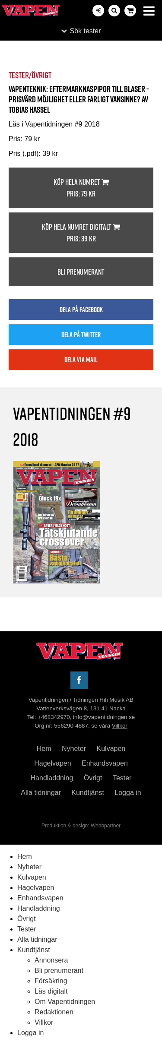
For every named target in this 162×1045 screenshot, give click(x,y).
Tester (122, 778)
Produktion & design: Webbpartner (81, 826)
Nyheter (74, 748)
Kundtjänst (87, 792)
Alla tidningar (41, 792)
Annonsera (51, 960)
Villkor (119, 725)
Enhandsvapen (105, 763)
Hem (44, 748)
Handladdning (52, 778)
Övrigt (93, 778)
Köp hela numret (81, 188)
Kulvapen (111, 748)
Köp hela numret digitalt (81, 233)
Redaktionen (54, 1012)
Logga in (127, 792)
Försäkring (51, 981)
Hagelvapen (52, 763)
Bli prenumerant (81, 271)
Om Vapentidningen (65, 1001)
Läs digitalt (51, 991)
